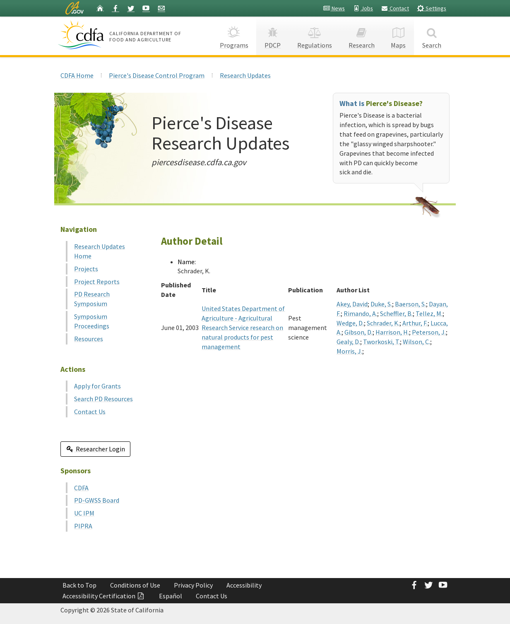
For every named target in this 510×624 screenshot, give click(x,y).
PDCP (272, 35)
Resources (88, 339)
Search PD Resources (103, 399)
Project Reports (97, 281)
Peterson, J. (429, 332)
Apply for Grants (97, 386)
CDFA (81, 488)
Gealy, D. (348, 341)
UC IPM (84, 513)
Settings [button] (431, 8)
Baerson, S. (410, 304)
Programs (234, 35)
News (334, 8)
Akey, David (352, 304)
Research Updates (245, 75)
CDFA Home (77, 75)
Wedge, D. (350, 323)
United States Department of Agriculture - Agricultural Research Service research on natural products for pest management (243, 327)
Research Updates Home (99, 251)
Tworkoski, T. (381, 341)
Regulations (314, 35)
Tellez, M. (429, 313)
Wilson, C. (416, 341)
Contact (395, 8)
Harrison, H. (392, 332)
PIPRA (83, 526)
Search (432, 35)
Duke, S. (381, 304)
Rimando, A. (360, 313)
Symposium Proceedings (91, 321)
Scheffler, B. (396, 313)
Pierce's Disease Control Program (156, 75)
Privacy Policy (193, 585)
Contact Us (90, 411)
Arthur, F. (415, 323)
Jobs (363, 8)
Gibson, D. (358, 332)
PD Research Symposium (92, 299)
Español (170, 596)
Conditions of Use (135, 585)
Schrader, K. (383, 323)
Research (361, 35)
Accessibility (244, 585)
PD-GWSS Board (96, 500)
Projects (86, 269)
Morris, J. (349, 351)
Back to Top (79, 585)
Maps (398, 35)
